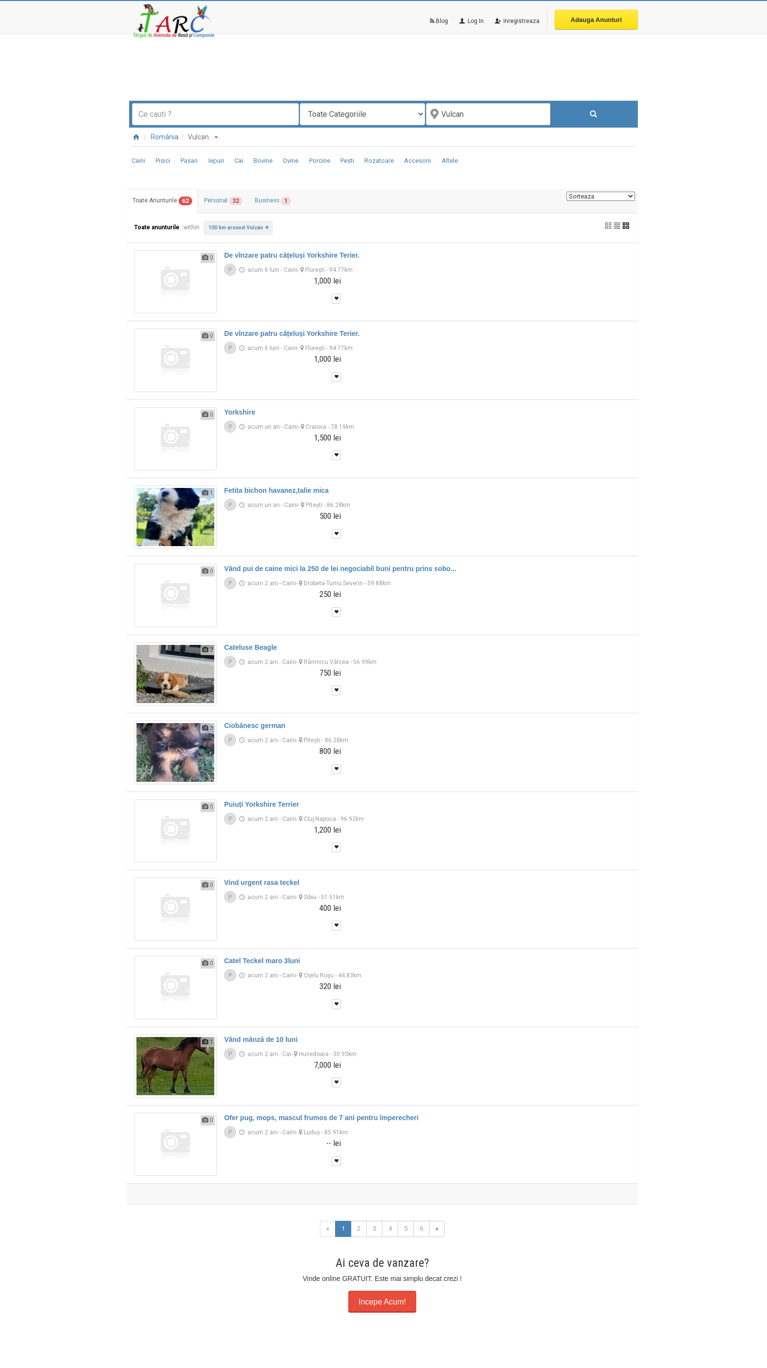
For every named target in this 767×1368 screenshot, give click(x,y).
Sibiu (310, 897)
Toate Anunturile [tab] (165, 201)
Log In (471, 21)
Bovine (262, 160)
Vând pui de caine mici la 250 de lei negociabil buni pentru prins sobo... (340, 569)
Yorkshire (239, 412)
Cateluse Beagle (250, 647)
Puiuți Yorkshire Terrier (261, 804)
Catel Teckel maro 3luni (262, 961)
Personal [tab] (230, 201)
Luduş (312, 1132)
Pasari (189, 160)
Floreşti (315, 270)
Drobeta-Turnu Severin (333, 583)
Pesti (347, 160)
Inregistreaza (517, 21)
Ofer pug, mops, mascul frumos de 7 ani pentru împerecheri (321, 1118)
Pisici (163, 160)
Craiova (316, 426)
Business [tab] (285, 201)
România (165, 137)
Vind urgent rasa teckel (261, 882)
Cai (238, 160)
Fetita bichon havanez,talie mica (276, 491)
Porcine (319, 160)
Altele (450, 160)
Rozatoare (379, 160)
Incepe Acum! (382, 1302)
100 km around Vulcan (235, 228)
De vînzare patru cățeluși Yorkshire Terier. (292, 256)
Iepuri (216, 160)
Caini (138, 160)
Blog (439, 21)
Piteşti (314, 505)
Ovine (290, 160)
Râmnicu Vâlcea (326, 662)
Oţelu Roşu (319, 975)
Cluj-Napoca (320, 819)
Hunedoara (314, 1054)
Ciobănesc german (254, 726)
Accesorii (417, 160)
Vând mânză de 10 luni (260, 1039)
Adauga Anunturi (596, 19)
